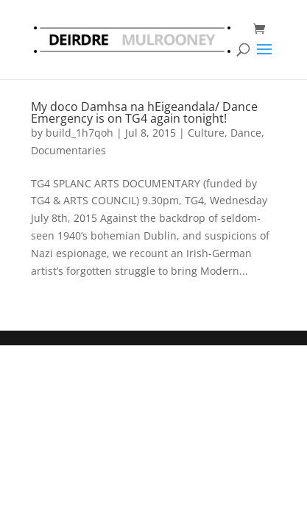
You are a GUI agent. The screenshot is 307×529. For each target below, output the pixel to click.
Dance (245, 133)
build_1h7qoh (79, 133)
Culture (206, 133)
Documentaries (68, 150)
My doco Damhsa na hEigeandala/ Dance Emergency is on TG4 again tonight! (144, 112)
